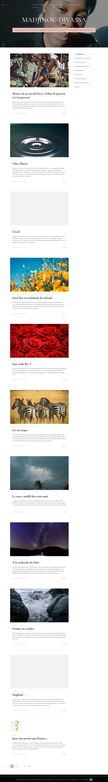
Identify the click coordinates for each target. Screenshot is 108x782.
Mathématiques (79, 70)
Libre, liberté (20, 163)
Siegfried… (18, 694)
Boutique (71, 4)
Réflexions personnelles (20, 294)
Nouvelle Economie (18, 90)
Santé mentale (45, 294)
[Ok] (106, 779)
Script (14, 228)
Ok (91, 779)
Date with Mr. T (22, 363)
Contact (79, 4)
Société (27, 90)
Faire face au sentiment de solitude (33, 297)
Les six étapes (20, 430)
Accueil (35, 4)
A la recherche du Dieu (26, 562)
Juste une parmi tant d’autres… (30, 737)
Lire (64, 113)
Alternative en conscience (82, 58)
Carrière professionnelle (82, 66)
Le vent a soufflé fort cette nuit (30, 496)
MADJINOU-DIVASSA (54, 19)
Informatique (79, 74)
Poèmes (14, 160)
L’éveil (16, 231)
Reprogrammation (34, 294)
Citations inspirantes (55, 4)
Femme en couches (23, 628)
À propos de (43, 4)
